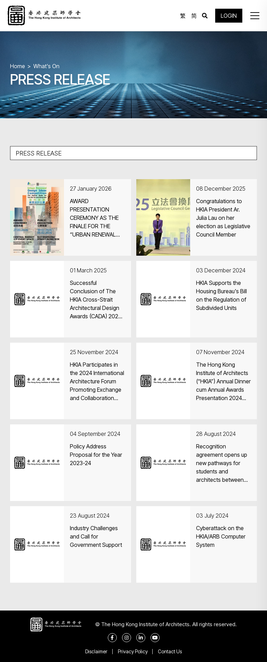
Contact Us (170, 651)
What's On (46, 66)
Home (17, 66)
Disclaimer (96, 651)
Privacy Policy (133, 651)
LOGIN (229, 15)
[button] (254, 15)
